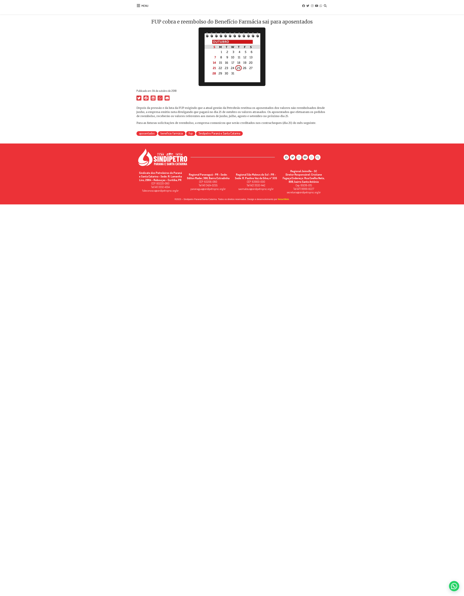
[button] (138, 97)
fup (191, 132)
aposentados (147, 132)
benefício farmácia (172, 132)
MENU (144, 5)
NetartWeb (283, 196)
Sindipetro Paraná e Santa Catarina (219, 132)
